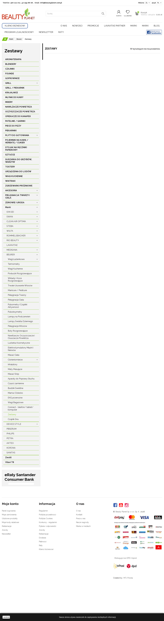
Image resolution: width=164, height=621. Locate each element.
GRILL (8, 83)
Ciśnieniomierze (15, 359)
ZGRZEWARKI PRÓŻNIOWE (18, 186)
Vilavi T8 (9, 462)
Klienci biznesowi (46, 583)
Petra (10, 438)
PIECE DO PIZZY (13, 126)
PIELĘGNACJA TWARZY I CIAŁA (17, 196)
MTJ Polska (128, 612)
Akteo (10, 443)
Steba (10, 226)
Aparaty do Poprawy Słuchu (21, 378)
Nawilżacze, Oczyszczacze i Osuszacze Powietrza (21, 336)
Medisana (12, 250)
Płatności (42, 575)
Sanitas (11, 452)
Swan (10, 216)
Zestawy (12, 414)
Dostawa (42, 571)
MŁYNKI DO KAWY (14, 97)
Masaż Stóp (13, 374)
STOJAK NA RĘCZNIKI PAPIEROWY (16, 148)
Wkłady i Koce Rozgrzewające (15, 279)
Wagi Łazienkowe (16, 259)
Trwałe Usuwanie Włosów (20, 285)
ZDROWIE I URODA (14, 202)
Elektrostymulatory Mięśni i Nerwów (20, 348)
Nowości (77, 26)
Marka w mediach (83, 560)
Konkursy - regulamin (48, 556)
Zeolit (8, 457)
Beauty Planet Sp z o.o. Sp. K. (128, 545)
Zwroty (5, 564)
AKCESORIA (11, 190)
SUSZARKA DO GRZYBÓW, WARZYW (18, 160)
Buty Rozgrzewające (18, 331)
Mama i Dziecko (15, 393)
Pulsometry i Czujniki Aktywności (17, 305)
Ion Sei (10, 212)
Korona (11, 448)
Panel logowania (9, 545)
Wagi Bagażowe (15, 402)
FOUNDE (9, 73)
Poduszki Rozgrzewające (20, 273)
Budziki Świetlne (15, 388)
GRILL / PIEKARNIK (14, 88)
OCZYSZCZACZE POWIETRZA (20, 111)
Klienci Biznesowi (15, 26)
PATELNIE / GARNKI (15, 121)
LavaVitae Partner (114, 26)
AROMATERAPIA (13, 59)
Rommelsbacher (16, 235)
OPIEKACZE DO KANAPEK (18, 116)
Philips (10, 433)
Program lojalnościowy (19, 32)
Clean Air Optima (16, 221)
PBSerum (11, 429)
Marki (133, 26)
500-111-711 (15, 3)
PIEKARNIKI (11, 130)
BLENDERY (10, 64)
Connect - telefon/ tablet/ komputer (20, 408)
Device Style (14, 424)
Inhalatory (12, 364)
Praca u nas (80, 552)
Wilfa (10, 231)
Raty (61, 32)
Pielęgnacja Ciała (16, 300)
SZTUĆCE (10, 154)
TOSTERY (10, 167)
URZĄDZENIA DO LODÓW (18, 171)
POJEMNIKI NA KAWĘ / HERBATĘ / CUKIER (16, 141)
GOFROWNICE (12, 78)
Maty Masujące (15, 369)
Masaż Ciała (13, 355)
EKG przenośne (15, 397)
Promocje (93, 26)
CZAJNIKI (9, 69)
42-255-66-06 (27, 3)
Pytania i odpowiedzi (47, 560)
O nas (64, 26)
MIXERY (9, 102)
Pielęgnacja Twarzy (17, 295)
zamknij (6, 617)
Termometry (14, 264)
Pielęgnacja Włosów (17, 326)
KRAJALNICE (11, 92)
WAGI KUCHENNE (14, 176)
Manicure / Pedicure (17, 290)
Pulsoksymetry (15, 312)
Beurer (11, 254)
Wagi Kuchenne (15, 269)
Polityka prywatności (47, 548)
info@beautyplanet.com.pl (51, 3)
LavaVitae (12, 245)
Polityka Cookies (46, 552)
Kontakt (79, 548)
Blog (157, 26)
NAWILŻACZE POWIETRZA (18, 107)
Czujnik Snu (13, 419)
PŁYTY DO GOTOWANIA (17, 135)
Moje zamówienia (9, 548)
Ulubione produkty (10, 552)
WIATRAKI (10, 181)
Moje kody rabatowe (10, 556)
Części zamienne (16, 383)
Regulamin (43, 545)
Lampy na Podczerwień (19, 316)
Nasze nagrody (82, 556)
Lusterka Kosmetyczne (19, 343)
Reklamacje (6, 560)
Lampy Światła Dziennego (20, 321)
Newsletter (46, 32)
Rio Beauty (13, 240)
